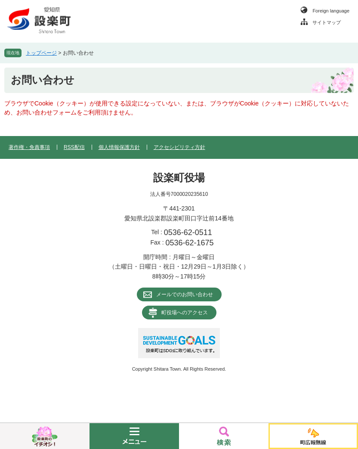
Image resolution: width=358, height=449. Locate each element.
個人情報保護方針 (119, 147)
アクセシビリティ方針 (179, 147)
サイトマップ (326, 22)
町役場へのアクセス (184, 313)
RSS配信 (74, 147)
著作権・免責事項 (29, 147)
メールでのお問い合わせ (184, 294)
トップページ (41, 53)
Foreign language (330, 10)
